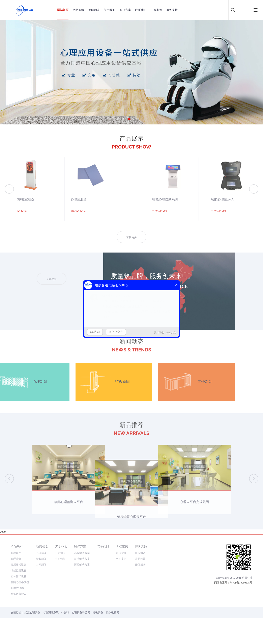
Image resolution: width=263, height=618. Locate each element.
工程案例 (156, 9)
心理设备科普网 (81, 612)
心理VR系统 (18, 588)
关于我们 (109, 9)
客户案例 (121, 558)
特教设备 (98, 612)
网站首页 (62, 9)
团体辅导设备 (18, 576)
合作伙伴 (121, 552)
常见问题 (140, 558)
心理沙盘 (16, 558)
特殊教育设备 (18, 593)
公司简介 (60, 552)
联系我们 (140, 9)
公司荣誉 (60, 558)
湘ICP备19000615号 (241, 582)
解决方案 (125, 9)
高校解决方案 (82, 552)
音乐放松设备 (18, 564)
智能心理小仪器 (20, 582)
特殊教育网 (112, 612)
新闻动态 (94, 9)
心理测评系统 (51, 612)
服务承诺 (140, 552)
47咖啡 (65, 612)
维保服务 (140, 564)
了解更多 (131, 243)
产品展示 (78, 9)
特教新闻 (41, 558)
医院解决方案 (82, 564)
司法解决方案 (82, 558)
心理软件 (16, 552)
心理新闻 (41, 552)
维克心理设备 (32, 612)
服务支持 (172, 9)
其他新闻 (41, 564)
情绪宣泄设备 (18, 570)
